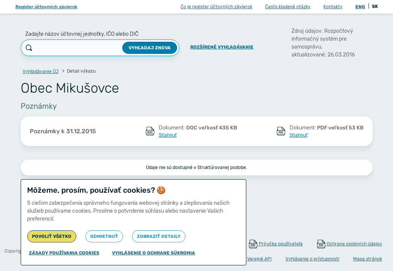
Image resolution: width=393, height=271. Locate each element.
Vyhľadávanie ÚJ (41, 71)
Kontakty (333, 6)
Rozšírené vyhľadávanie (221, 47)
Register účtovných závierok (46, 6)
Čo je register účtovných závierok (216, 6)
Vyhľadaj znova (150, 47)
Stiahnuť (167, 135)
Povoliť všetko (51, 236)
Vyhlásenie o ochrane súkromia (153, 253)
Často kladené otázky (288, 6)
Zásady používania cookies (64, 253)
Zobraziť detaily (159, 236)
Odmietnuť (104, 236)
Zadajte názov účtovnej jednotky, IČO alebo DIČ (81, 34)
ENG (360, 6)
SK (375, 6)
